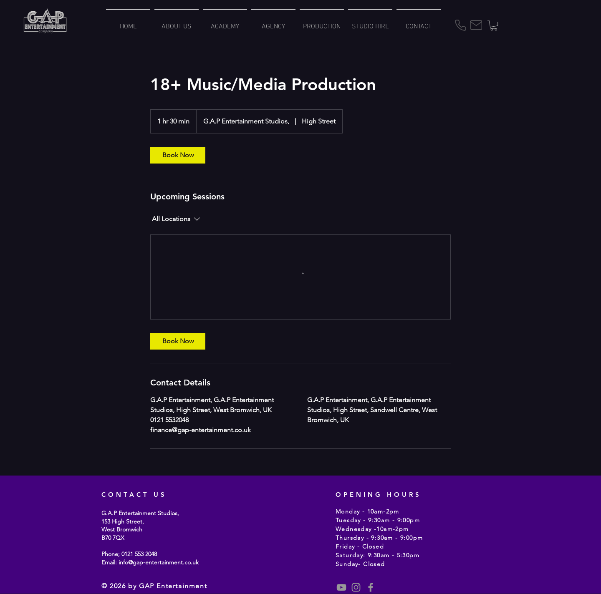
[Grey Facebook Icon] (370, 587)
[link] (177, 155)
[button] (493, 25)
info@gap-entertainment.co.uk (159, 562)
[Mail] (476, 25)
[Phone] (460, 25)
